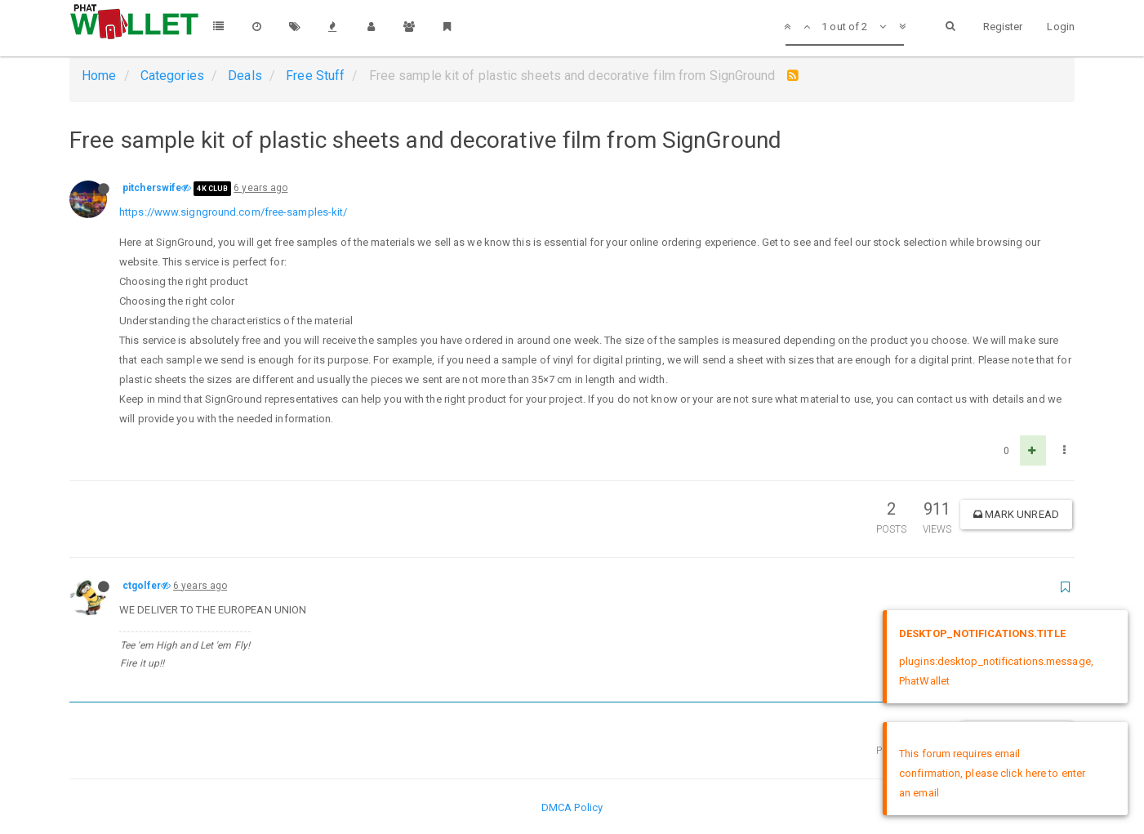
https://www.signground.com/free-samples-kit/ (233, 212)
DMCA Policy (572, 807)
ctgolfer (141, 585)
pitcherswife (151, 188)
